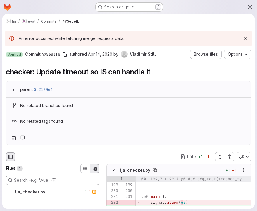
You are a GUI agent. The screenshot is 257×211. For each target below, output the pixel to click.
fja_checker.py (135, 170)
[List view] (85, 168)
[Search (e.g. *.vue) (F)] (52, 180)
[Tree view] (94, 168)
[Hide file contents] (113, 169)
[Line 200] (113, 191)
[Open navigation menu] (17, 7)
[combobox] (244, 156)
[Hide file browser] (10, 156)
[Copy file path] (154, 169)
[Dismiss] (245, 38)
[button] (14, 54)
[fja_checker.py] (52, 192)
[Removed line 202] (113, 202)
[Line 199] (113, 185)
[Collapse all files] (229, 156)
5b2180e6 (43, 89)
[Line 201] (113, 197)
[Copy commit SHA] (64, 54)
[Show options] (243, 169)
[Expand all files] (220, 156)
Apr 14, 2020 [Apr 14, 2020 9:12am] (100, 54)
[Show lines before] (121, 179)
